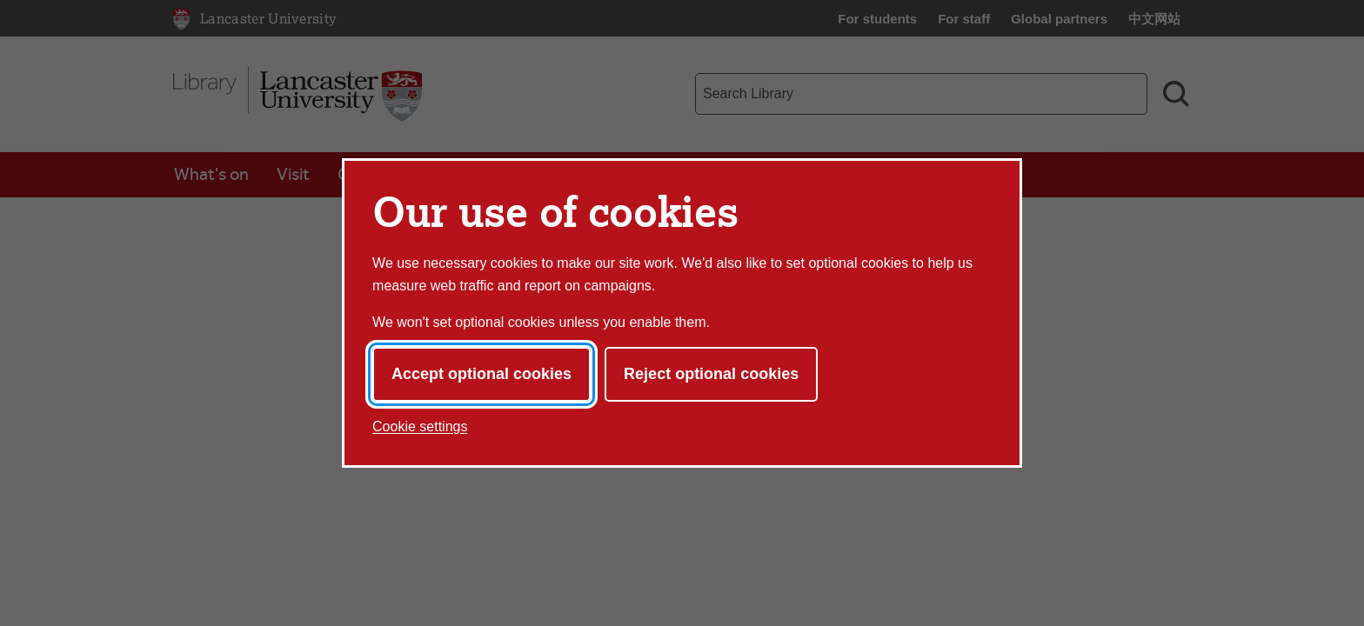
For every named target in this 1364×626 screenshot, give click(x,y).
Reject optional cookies (711, 374)
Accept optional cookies (481, 374)
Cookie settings (419, 426)
